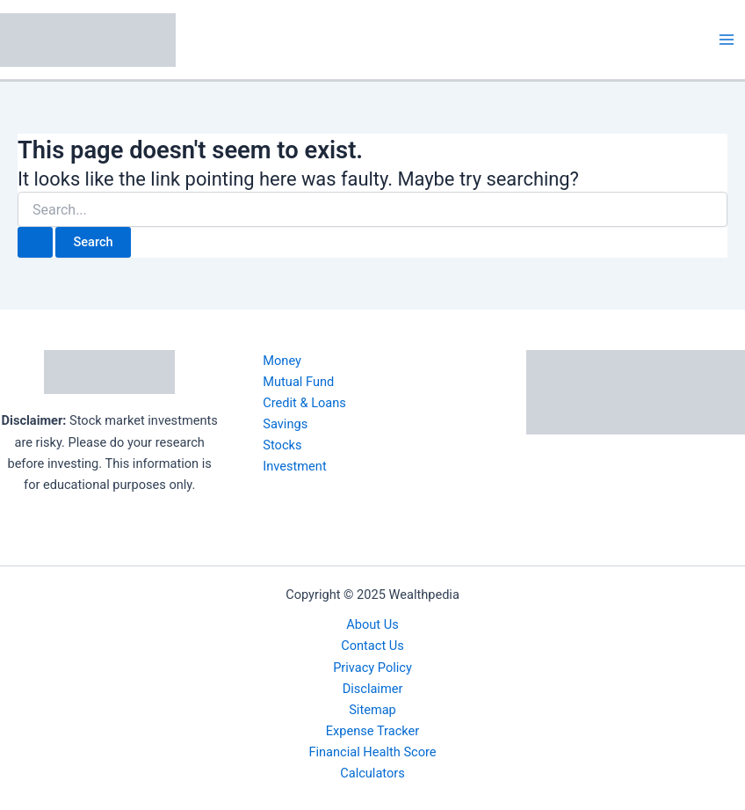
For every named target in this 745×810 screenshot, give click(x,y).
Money (282, 361)
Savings (285, 424)
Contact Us (372, 645)
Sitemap (372, 710)
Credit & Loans (304, 403)
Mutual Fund (298, 382)
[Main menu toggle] (726, 39)
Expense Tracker (372, 731)
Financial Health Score (372, 752)
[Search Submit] (35, 242)
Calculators (372, 773)
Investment (294, 466)
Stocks (282, 445)
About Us (372, 624)
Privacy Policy (372, 667)
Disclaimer (373, 689)
